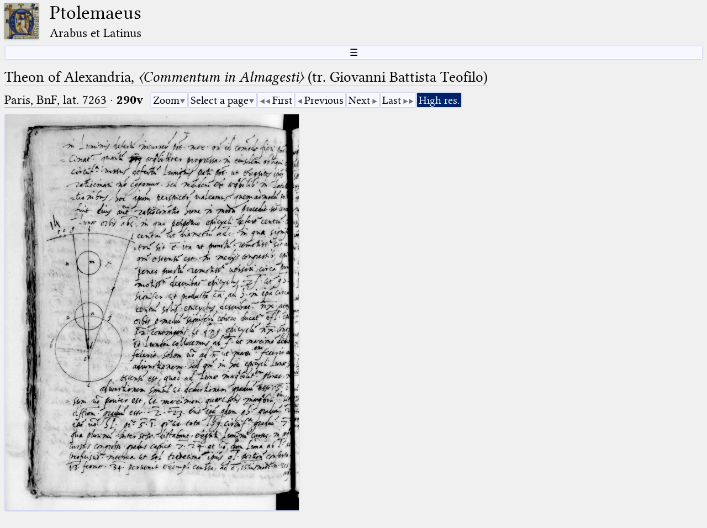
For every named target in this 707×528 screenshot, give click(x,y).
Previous (324, 100)
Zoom (166, 100)
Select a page (220, 100)
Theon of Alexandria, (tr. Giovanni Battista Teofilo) (246, 77)
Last (391, 100)
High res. (439, 100)
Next (359, 100)
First (282, 100)
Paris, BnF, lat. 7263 (55, 99)
